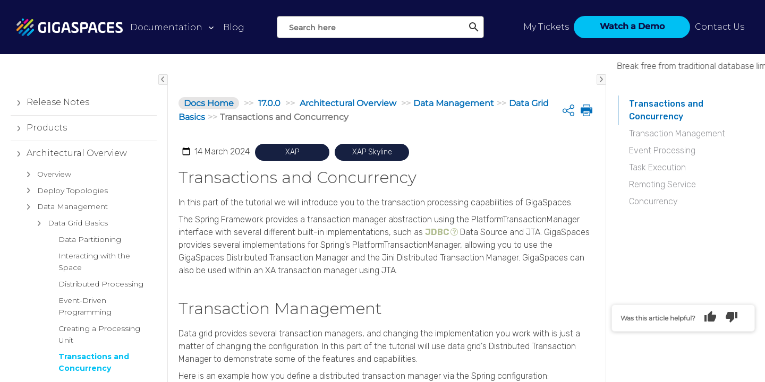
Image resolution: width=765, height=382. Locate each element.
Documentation (166, 27)
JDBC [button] (437, 232)
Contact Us (719, 27)
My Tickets (546, 27)
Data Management (64, 206)
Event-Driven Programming (85, 306)
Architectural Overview (69, 153)
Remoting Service (662, 184)
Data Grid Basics (70, 222)
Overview (46, 174)
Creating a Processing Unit (99, 334)
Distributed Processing (100, 284)
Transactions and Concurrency (93, 362)
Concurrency (653, 201)
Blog (233, 27)
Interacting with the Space (94, 261)
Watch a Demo (632, 26)
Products (39, 127)
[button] (18, 102)
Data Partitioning (89, 239)
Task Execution (657, 167)
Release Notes (50, 102)
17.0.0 (269, 103)
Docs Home (209, 103)
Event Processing (662, 150)
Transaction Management (677, 133)
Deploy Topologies (64, 190)
